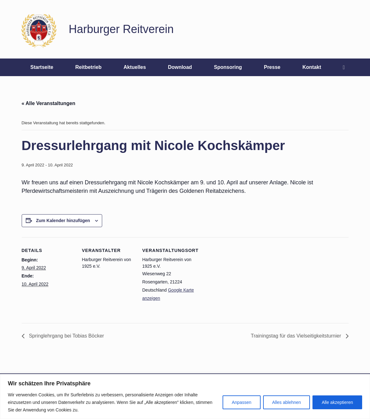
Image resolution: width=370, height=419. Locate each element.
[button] (345, 67)
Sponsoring (228, 67)
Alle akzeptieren (337, 402)
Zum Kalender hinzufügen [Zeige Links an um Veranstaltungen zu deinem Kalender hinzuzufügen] (63, 220)
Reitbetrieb (88, 67)
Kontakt (311, 67)
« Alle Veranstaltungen (48, 103)
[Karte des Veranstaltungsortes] (236, 280)
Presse (272, 67)
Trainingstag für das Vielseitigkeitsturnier (297, 335)
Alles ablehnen (286, 402)
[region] (185, 396)
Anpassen (241, 402)
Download (180, 67)
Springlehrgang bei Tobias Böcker (66, 335)
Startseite (41, 67)
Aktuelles (135, 67)
